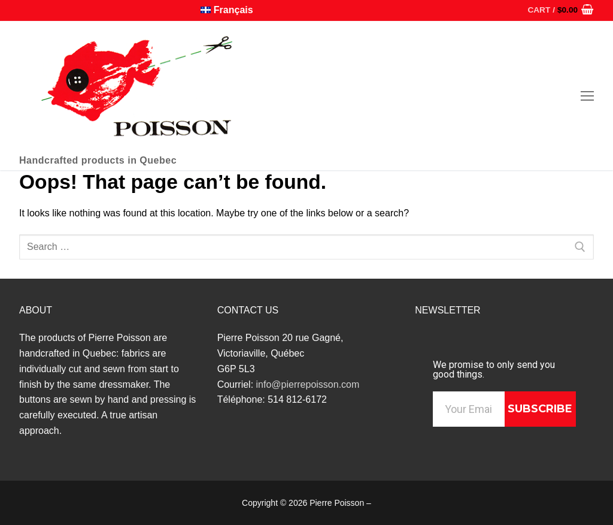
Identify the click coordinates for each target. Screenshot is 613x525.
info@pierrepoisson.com (308, 384)
